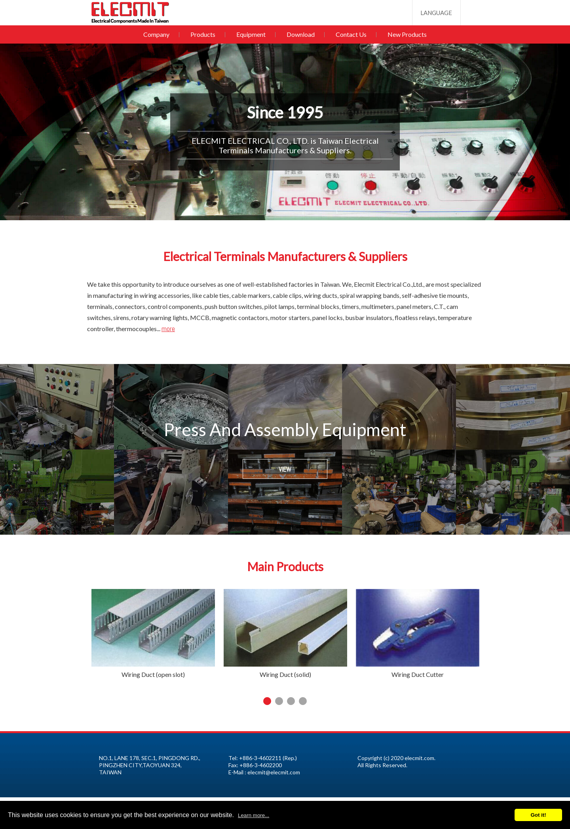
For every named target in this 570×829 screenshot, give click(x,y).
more (168, 328)
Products (204, 34)
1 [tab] (267, 701)
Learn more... (253, 815)
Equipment (251, 34)
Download (300, 34)
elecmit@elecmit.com (273, 772)
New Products (404, 34)
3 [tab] (291, 701)
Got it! (538, 815)
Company (159, 34)
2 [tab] (279, 701)
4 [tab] (303, 701)
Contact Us (349, 34)
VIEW (285, 469)
